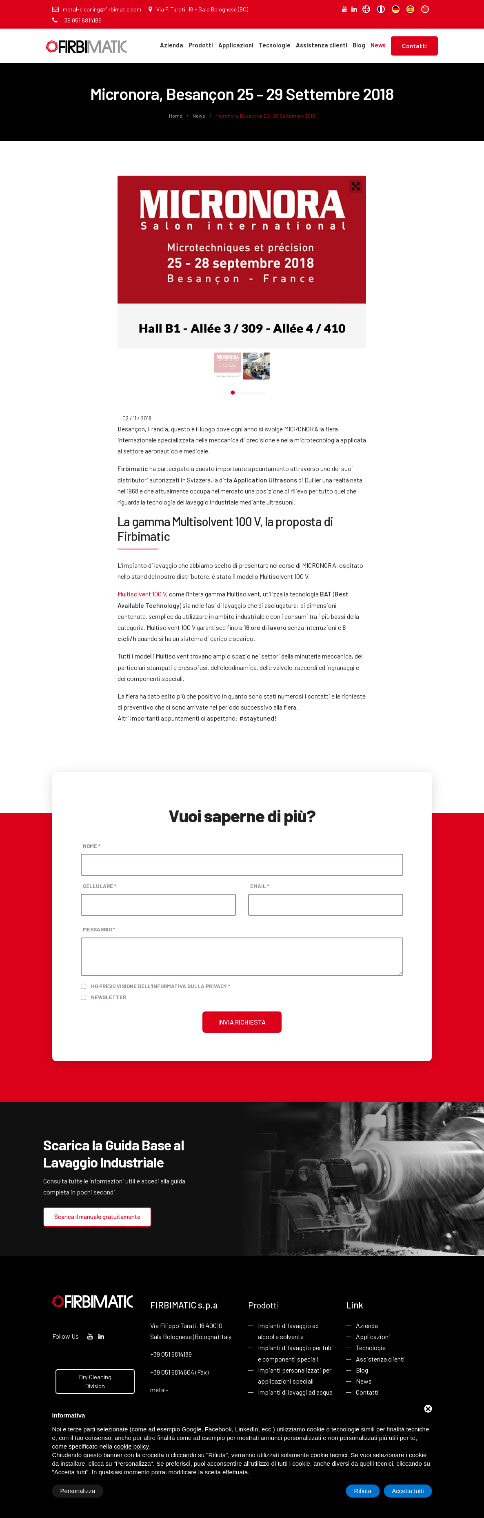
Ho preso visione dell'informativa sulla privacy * (160, 986)
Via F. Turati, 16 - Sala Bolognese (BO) (198, 9)
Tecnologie (275, 45)
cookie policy (131, 1446)
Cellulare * (99, 886)
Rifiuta (363, 1490)
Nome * (91, 846)
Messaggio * (99, 929)
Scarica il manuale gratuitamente (97, 1216)
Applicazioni (235, 45)
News (378, 45)
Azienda (171, 45)
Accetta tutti (408, 1490)
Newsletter (108, 997)
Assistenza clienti (321, 45)
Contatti (414, 45)
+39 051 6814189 (77, 20)
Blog (359, 45)
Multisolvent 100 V (142, 594)
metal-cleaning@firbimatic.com (96, 9)
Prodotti (201, 45)
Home (176, 115)
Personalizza (77, 1490)
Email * (259, 886)
